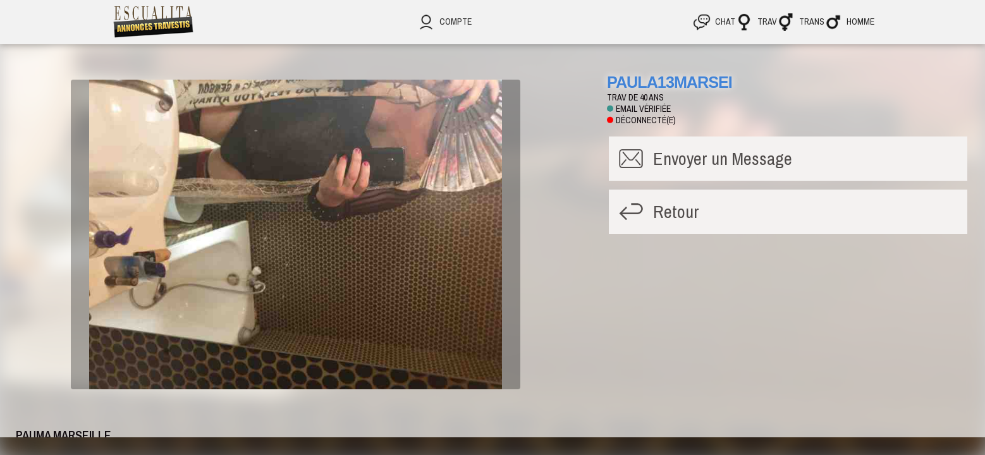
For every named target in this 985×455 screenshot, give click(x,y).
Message (722, 159)
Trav (756, 21)
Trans (800, 21)
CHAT (714, 21)
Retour (676, 212)
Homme (849, 21)
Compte (444, 21)
